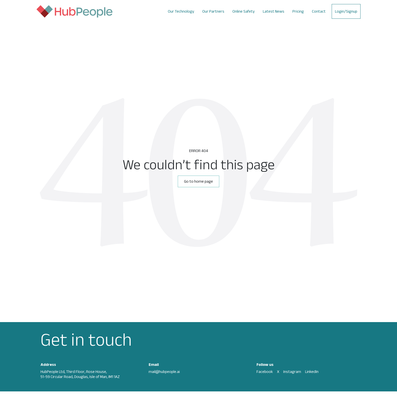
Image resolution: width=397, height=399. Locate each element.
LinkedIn (312, 371)
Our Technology (181, 11)
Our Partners (213, 11)
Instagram (292, 371)
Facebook (264, 371)
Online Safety (243, 11)
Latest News (273, 11)
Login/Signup (346, 11)
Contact (319, 11)
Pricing (298, 11)
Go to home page (198, 181)
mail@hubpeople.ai (164, 371)
